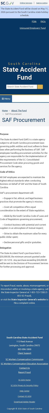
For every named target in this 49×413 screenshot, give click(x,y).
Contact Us (24, 368)
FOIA (34, 21)
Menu (6, 98)
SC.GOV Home (24, 380)
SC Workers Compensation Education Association (24, 363)
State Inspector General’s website (28, 299)
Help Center (25, 391)
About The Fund (19, 110)
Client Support (24, 353)
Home (5, 110)
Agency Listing (41, 3)
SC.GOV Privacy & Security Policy (24, 385)
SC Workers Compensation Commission (24, 359)
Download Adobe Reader (24, 402)
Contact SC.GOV (24, 396)
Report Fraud (24, 372)
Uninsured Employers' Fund (33, 28)
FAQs (43, 21)
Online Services (26, 3)
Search (40, 86)
